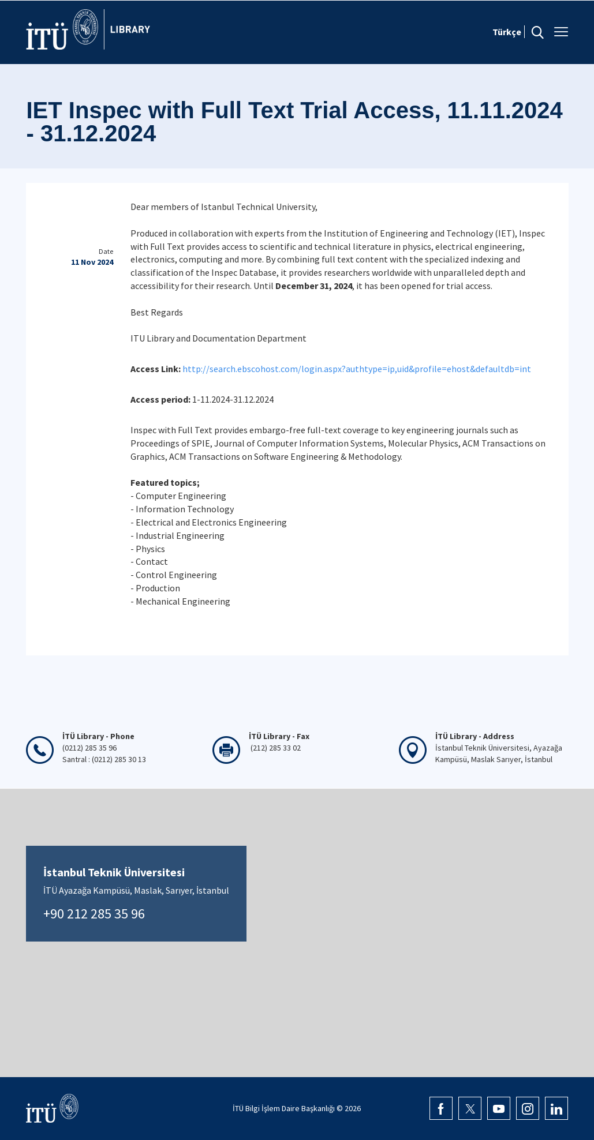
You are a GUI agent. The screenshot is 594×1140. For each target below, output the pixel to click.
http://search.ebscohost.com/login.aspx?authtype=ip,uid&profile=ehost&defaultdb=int (356, 368)
